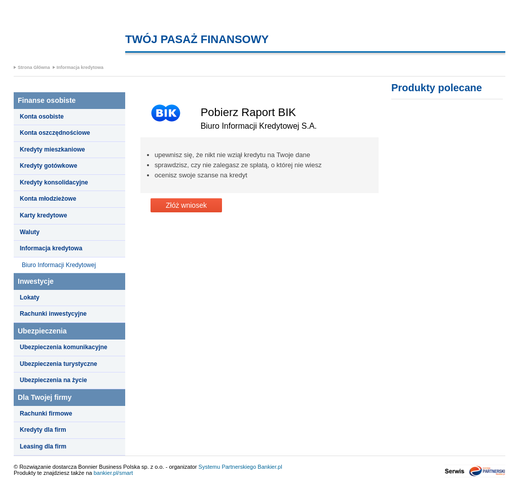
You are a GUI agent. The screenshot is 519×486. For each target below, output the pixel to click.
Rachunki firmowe (46, 413)
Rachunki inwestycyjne (53, 313)
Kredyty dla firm (43, 429)
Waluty (30, 232)
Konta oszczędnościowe (55, 132)
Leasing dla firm (43, 446)
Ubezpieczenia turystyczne (58, 363)
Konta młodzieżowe (48, 198)
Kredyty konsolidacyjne (54, 182)
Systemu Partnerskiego (227, 467)
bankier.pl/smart (113, 473)
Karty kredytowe (43, 215)
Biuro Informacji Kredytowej (59, 265)
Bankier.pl (269, 467)
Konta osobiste (42, 116)
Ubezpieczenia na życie (53, 380)
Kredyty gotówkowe (48, 165)
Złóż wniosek (186, 205)
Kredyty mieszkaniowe (52, 149)
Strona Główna (34, 67)
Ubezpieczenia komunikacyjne (63, 347)
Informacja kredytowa (80, 67)
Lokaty (30, 297)
